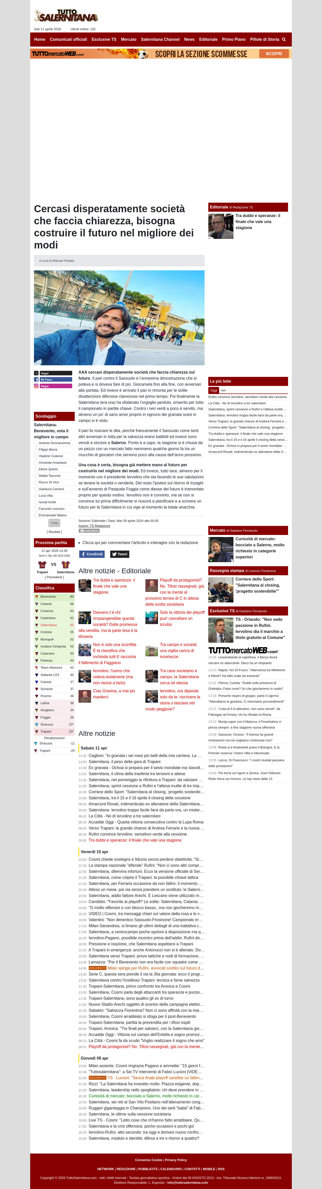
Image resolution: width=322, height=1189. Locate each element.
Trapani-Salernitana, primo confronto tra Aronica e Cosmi (139, 986)
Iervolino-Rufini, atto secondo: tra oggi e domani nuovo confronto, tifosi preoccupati (163, 1132)
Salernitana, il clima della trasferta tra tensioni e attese (137, 774)
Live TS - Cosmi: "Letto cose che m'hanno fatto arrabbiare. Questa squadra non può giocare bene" (176, 1120)
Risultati (54, 532)
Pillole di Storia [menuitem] (264, 39)
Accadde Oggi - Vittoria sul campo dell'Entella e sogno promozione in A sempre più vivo (166, 1034)
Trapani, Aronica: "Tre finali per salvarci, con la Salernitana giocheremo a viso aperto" (164, 1028)
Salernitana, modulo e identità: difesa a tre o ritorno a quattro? (144, 1138)
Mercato (217, 530)
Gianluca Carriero (51, 489)
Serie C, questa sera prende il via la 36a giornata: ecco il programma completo (159, 974)
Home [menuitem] (39, 39)
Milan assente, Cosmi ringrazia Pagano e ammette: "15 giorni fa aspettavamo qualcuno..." (169, 1066)
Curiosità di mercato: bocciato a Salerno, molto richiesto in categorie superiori (158, 1096)
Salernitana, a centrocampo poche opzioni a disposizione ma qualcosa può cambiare (164, 932)
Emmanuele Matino (53, 515)
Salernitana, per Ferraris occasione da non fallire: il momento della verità (153, 883)
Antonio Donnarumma (54, 443)
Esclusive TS (222, 611)
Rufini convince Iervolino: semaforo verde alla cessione (138, 834)
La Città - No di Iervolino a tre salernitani (124, 816)
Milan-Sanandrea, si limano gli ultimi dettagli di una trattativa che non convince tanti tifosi (168, 926)
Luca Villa (46, 495)
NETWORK (105, 1169)
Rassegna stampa (227, 570)
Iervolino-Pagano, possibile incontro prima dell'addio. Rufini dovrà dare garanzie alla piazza (170, 938)
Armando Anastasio (53, 462)
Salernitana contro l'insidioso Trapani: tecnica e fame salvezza (144, 980)
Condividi (92, 554)
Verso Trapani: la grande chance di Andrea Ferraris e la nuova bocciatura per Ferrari (164, 828)
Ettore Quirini (48, 469)
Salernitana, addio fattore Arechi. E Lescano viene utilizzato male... (148, 895)
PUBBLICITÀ (148, 1169)
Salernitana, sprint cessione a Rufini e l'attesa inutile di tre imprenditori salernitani (161, 786)
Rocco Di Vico (49, 482)
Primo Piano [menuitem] (234, 39)
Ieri (223, 390)
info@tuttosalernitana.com (187, 1182)
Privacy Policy (176, 1160)
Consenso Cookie (148, 1160)
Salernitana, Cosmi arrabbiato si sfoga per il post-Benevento (142, 1016)
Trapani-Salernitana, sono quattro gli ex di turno (131, 998)
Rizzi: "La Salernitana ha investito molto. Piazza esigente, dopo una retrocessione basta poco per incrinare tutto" (189, 1084)
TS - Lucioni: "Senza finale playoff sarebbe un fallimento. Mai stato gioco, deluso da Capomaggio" (185, 1078)
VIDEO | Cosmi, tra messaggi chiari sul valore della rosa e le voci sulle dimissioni (161, 914)
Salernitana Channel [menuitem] (160, 39)
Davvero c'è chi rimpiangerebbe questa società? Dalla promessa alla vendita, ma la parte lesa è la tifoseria (107, 624)
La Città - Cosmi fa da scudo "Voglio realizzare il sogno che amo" (147, 1040)
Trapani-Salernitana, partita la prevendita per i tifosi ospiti (139, 1022)
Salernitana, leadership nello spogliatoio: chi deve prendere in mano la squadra (159, 1090)
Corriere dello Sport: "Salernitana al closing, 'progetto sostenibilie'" (148, 792)
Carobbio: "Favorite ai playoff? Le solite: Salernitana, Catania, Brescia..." (153, 901)
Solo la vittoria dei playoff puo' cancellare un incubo (182, 618)
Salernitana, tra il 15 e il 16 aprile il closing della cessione (140, 798)
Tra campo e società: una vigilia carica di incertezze (178, 650)
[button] (54, 523)
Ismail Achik (47, 502)
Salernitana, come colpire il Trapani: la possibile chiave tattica (143, 877)
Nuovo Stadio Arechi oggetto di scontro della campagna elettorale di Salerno (157, 1004)
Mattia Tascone (50, 476)
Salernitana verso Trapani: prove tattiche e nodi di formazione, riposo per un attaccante (166, 956)
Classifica (44, 588)
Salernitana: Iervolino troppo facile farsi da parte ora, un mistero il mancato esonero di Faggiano (174, 810)
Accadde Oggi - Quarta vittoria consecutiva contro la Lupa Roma (146, 822)
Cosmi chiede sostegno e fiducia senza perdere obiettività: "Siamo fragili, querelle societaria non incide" (181, 859)
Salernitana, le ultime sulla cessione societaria (130, 1114)
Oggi (213, 390)
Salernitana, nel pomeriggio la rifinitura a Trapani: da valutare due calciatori (155, 780)
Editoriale (98, 521)
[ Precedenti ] (54, 577)
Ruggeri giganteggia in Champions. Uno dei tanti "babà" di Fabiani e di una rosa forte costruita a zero (179, 1108)
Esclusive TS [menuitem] (104, 39)
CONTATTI (192, 1169)
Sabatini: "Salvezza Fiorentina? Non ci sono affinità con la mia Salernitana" (155, 1010)
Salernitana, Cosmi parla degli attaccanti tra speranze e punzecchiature (152, 992)
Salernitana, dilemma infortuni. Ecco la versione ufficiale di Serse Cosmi (153, 871)
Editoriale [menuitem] (208, 39)
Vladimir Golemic (51, 456)
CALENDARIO (171, 1169)
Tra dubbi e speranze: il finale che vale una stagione (114, 586)
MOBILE (209, 1169)
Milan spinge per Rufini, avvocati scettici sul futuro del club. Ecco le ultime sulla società (175, 968)
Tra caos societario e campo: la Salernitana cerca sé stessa (179, 677)
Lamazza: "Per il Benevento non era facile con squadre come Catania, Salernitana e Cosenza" (173, 962)
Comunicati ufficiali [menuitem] (68, 39)
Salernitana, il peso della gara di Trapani (125, 762)
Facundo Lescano (52, 509)
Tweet (120, 554)
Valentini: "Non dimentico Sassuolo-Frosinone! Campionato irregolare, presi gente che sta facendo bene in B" (186, 920)
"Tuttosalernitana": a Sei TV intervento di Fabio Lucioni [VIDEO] (145, 1072)
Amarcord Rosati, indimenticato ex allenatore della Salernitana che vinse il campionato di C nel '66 (176, 804)
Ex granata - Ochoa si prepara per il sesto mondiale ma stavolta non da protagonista (164, 768)
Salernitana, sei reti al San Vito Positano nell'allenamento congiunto (149, 1102)
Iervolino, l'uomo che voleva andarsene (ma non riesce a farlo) (113, 677)
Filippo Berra (48, 449)
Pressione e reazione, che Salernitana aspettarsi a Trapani (141, 944)
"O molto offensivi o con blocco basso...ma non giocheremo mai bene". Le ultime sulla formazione (176, 908)
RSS (221, 1169)
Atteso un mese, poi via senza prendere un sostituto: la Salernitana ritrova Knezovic (163, 889)
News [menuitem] (189, 39)
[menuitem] (284, 40)
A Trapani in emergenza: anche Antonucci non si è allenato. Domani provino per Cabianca (169, 950)
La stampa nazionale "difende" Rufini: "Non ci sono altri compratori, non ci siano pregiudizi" (170, 865)
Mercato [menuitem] (128, 39)
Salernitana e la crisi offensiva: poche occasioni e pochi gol (141, 1126)
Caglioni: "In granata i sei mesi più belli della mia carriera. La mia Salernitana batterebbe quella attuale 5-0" (184, 755)
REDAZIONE (126, 1169)
